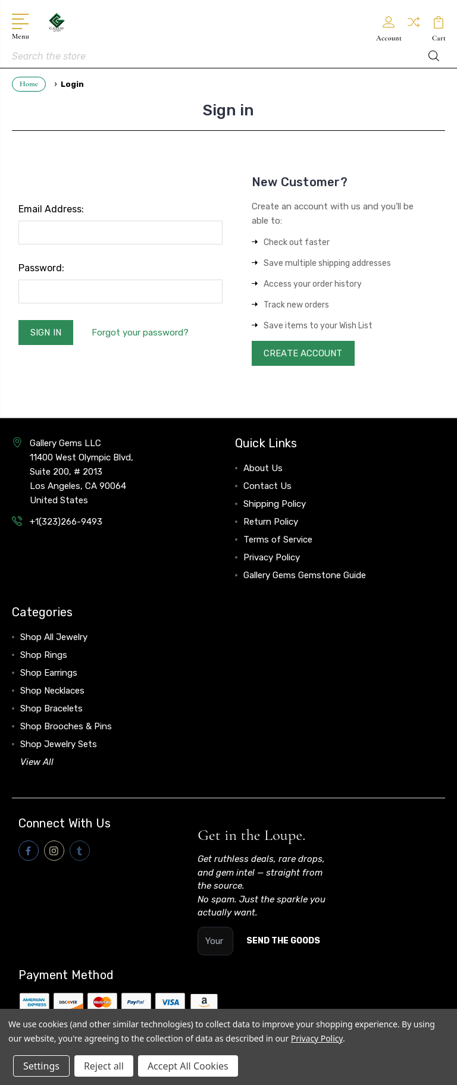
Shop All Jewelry (53, 638)
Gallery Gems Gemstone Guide (304, 576)
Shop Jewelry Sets (58, 745)
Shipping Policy (274, 505)
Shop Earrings (48, 674)
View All (37, 763)
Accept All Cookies (188, 1066)
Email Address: (51, 209)
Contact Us (267, 487)
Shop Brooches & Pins (66, 727)
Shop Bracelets (51, 709)
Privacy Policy (271, 558)
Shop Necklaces (52, 691)
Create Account (303, 354)
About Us (263, 469)
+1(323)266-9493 (66, 523)
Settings (41, 1066)
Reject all (104, 1066)
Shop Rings (43, 656)
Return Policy (270, 523)
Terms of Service (277, 540)
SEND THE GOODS (283, 942)
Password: (41, 268)
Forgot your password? (140, 332)
